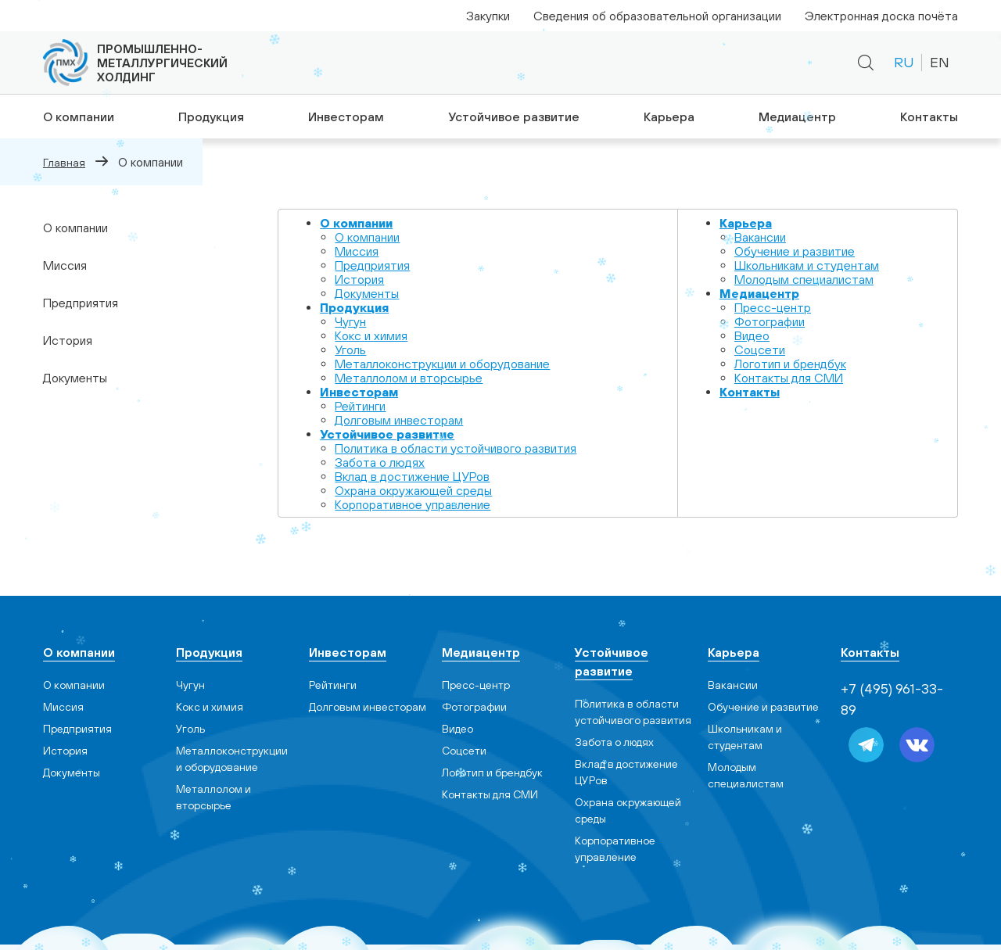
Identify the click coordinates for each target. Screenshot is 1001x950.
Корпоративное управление (412, 504)
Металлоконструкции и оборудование (442, 364)
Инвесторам (345, 116)
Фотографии (769, 321)
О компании (75, 116)
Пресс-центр (772, 307)
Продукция (208, 116)
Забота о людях (380, 462)
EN (939, 62)
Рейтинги (360, 406)
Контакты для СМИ (788, 378)
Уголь (350, 349)
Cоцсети (759, 349)
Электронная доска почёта (881, 16)
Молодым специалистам (804, 279)
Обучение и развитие (794, 251)
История (67, 340)
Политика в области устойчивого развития (455, 448)
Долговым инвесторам (399, 420)
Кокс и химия (371, 335)
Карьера (667, 116)
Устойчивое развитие (512, 116)
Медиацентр (798, 116)
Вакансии (760, 237)
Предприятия (80, 303)
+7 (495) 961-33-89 (688, 63)
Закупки (488, 16)
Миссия (65, 265)
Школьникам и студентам (806, 265)
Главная (64, 162)
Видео (752, 335)
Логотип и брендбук (790, 364)
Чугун (350, 321)
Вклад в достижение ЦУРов (412, 476)
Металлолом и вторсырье (409, 378)
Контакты (931, 116)
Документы (75, 378)
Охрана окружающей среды (413, 490)
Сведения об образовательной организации (657, 16)
